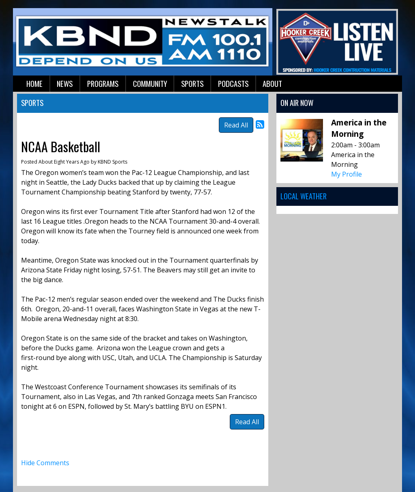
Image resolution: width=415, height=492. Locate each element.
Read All (236, 125)
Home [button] (34, 83)
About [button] (272, 83)
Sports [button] (192, 83)
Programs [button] (102, 83)
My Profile (346, 174)
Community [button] (150, 83)
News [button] (65, 83)
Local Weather (303, 195)
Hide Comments (45, 462)
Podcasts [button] (233, 83)
